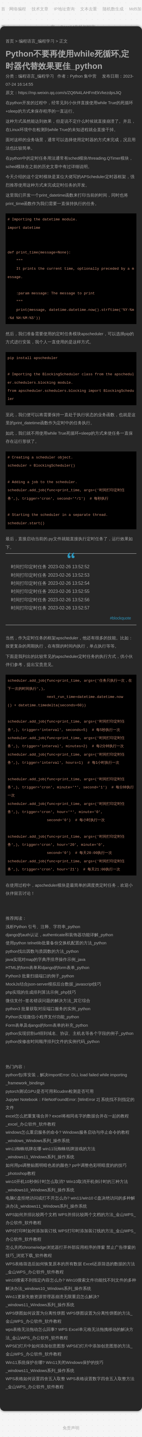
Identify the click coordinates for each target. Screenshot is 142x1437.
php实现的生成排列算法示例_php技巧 (41, 992)
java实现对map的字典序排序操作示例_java (45, 959)
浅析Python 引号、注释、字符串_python (43, 926)
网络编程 (17, 9)
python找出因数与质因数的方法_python (42, 951)
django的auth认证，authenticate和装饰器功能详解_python (59, 935)
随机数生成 (113, 9)
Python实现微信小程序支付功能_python (42, 1017)
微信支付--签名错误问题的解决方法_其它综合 (48, 1000)
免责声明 (71, 1428)
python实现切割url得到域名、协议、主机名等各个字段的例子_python (69, 1033)
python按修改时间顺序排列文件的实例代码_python (53, 1041)
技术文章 (40, 9)
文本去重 (88, 9)
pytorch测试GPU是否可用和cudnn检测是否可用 (50, 1091)
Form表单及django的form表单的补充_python (47, 1025)
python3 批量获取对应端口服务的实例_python (48, 1009)
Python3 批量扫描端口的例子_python (40, 976)
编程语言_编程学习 (37, 41)
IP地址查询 (64, 9)
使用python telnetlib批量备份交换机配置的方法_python (56, 943)
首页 (10, 41)
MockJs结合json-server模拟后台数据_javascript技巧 (53, 984)
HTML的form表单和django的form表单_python (47, 967)
